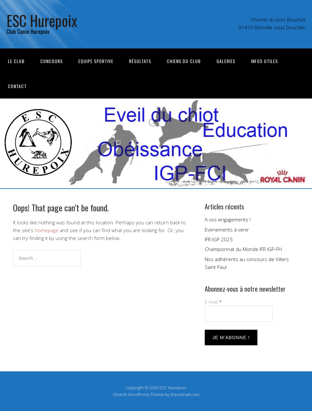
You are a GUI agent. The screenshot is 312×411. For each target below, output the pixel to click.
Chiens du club (184, 61)
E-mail (213, 301)
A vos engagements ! (228, 219)
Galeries (225, 61)
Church (120, 394)
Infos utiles (264, 61)
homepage (46, 230)
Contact (17, 86)
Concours (51, 61)
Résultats (140, 61)
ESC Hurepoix (41, 20)
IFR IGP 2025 (219, 239)
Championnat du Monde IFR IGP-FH (243, 249)
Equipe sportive (95, 61)
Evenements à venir (227, 229)
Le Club (16, 61)
